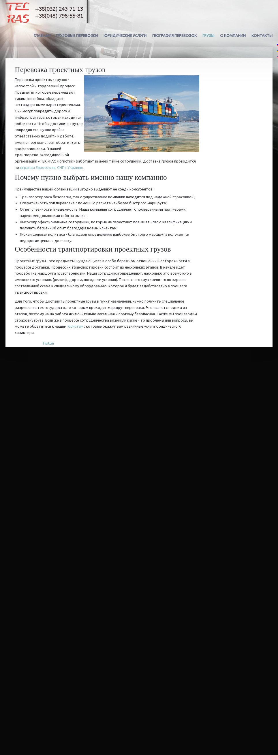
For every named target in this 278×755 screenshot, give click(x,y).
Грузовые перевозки (77, 35)
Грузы (208, 35)
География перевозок (174, 35)
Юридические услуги (125, 35)
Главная (42, 35)
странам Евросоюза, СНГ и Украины (51, 167)
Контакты (262, 35)
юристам (75, 326)
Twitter (48, 343)
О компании (233, 35)
